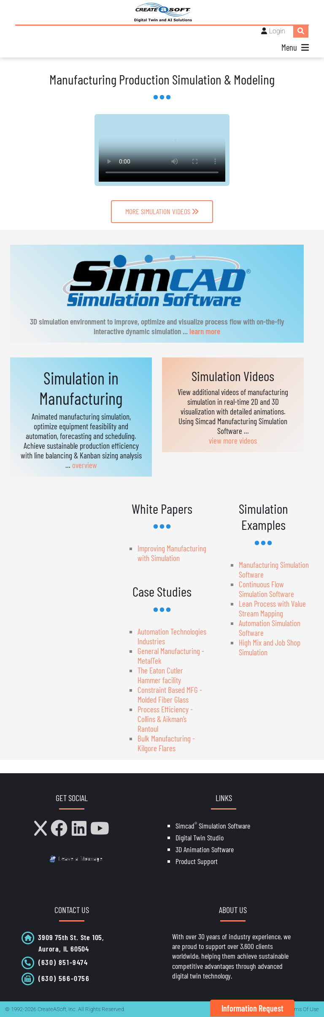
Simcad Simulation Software (213, 825)
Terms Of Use (302, 1009)
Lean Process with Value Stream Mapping (272, 608)
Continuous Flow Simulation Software (266, 589)
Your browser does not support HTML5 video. (162, 150)
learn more (204, 331)
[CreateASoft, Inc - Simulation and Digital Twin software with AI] (162, 12)
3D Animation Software (205, 849)
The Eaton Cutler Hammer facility (160, 675)
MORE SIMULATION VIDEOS (162, 211)
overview (84, 465)
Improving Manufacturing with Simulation (172, 553)
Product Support (197, 861)
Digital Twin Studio (200, 837)
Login (277, 31)
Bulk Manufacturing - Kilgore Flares (166, 743)
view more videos (233, 440)
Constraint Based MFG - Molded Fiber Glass (170, 694)
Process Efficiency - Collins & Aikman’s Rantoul (165, 718)
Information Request (252, 1008)
